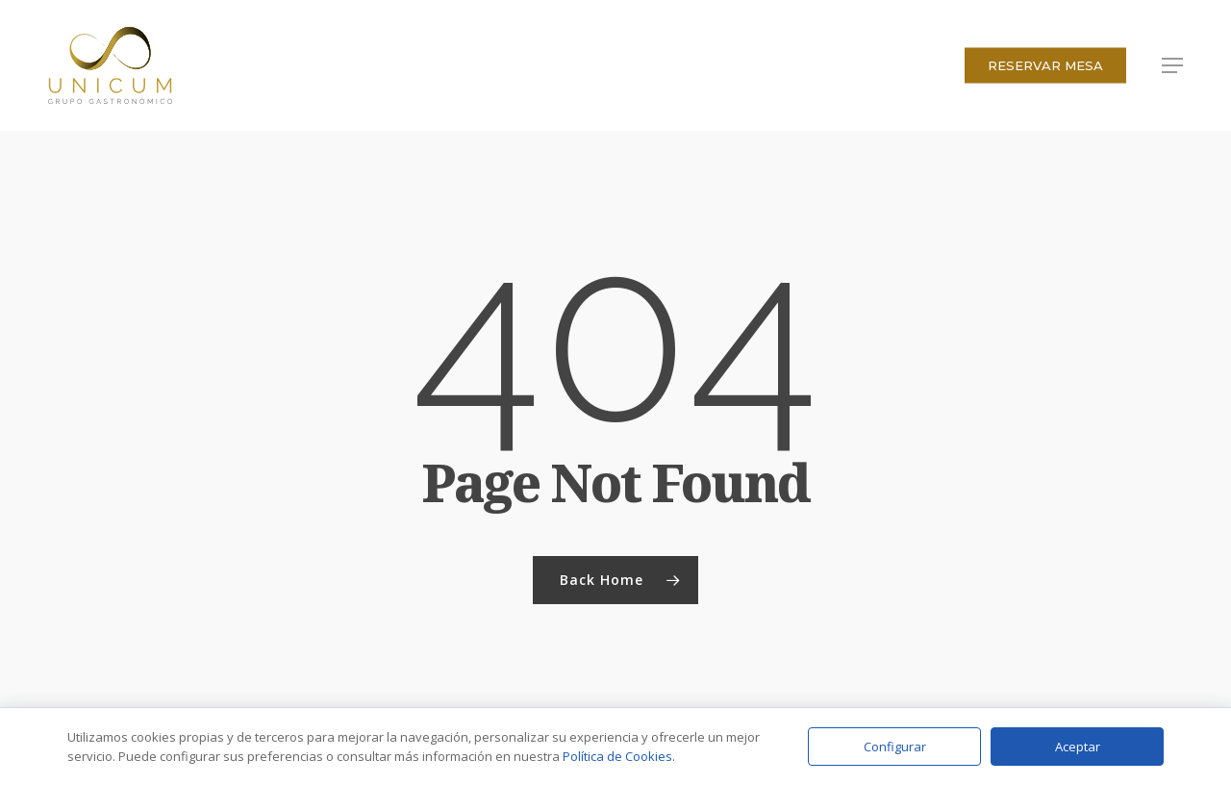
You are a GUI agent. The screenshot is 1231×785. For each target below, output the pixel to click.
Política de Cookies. (619, 756)
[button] (1172, 65)
